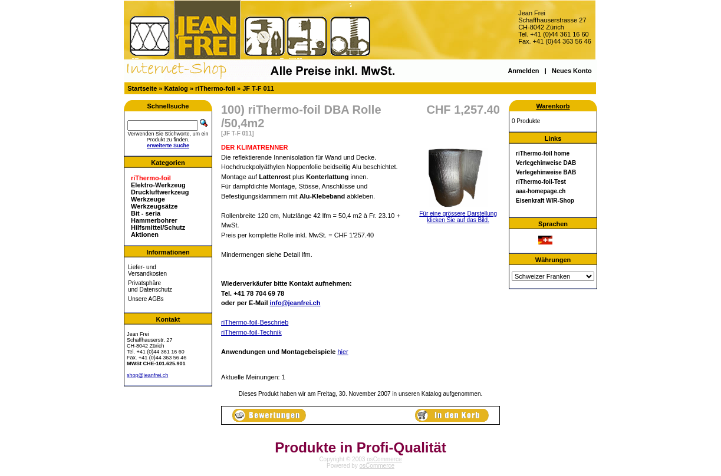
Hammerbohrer (154, 220)
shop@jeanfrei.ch (147, 375)
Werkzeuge (148, 199)
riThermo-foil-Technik (251, 332)
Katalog (176, 88)
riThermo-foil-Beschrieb (254, 322)
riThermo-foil (215, 88)
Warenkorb (552, 106)
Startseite (142, 88)
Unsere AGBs (146, 299)
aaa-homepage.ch (540, 191)
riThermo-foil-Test (541, 181)
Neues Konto (572, 70)
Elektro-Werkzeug (158, 185)
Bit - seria (145, 213)
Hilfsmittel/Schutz (158, 227)
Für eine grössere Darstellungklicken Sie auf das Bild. (458, 214)
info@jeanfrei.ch (295, 302)
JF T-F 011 (258, 88)
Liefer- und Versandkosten (147, 270)
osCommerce (384, 459)
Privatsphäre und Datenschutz (150, 286)
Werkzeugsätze (154, 206)
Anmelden (523, 70)
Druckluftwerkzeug (160, 192)
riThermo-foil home (542, 153)
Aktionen (145, 234)
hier (342, 351)
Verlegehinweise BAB (546, 172)
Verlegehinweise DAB (546, 163)
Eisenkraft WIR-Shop (545, 200)
